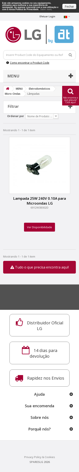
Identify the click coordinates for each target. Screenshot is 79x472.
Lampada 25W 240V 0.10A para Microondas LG (39, 201)
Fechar (69, 6)
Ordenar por (15, 116)
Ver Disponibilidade (39, 227)
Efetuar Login (47, 16)
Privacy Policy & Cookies (39, 457)
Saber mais (45, 9)
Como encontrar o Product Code (27, 63)
